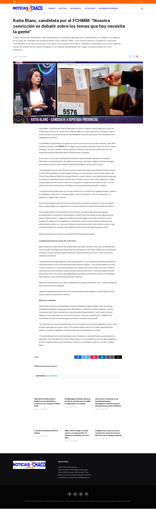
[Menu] (14, 2)
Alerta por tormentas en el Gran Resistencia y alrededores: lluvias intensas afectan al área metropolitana (108, 402)
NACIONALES (75, 8)
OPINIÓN (51, 8)
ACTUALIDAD (90, 8)
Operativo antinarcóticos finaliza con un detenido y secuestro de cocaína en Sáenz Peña (47, 402)
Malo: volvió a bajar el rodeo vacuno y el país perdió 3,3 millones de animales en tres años (77, 434)
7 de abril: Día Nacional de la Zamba (46, 432)
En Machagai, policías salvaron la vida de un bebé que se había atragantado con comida (78, 401)
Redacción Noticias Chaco (45, 366)
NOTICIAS (63, 8)
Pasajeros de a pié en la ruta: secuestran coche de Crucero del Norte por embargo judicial (108, 433)
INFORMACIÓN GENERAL (108, 8)
